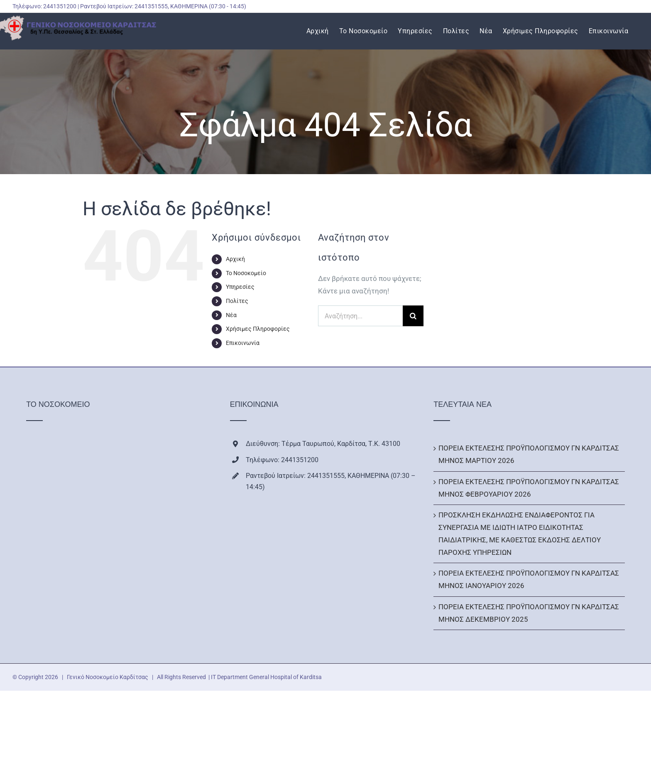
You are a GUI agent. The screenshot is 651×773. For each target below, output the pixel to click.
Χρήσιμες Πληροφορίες (258, 328)
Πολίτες (237, 301)
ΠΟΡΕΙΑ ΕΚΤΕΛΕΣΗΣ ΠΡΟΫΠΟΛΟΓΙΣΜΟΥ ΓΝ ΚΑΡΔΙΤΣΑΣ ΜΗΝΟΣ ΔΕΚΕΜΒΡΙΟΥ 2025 (528, 613)
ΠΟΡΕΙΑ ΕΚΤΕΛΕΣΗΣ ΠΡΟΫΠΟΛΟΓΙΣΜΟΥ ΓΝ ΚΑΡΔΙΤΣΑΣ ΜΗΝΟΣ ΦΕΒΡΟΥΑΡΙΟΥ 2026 (528, 488)
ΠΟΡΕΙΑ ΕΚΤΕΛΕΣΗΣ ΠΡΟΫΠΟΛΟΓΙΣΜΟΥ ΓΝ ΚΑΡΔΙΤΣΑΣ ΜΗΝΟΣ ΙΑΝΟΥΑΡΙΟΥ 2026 (528, 579)
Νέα (231, 315)
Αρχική (235, 259)
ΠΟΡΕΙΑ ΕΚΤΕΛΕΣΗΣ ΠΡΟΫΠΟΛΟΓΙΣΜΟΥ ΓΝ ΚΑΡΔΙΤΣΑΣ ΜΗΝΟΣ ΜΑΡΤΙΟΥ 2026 (528, 454)
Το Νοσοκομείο (246, 273)
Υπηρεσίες (240, 286)
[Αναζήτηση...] (360, 315)
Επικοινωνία (242, 343)
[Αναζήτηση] (413, 315)
